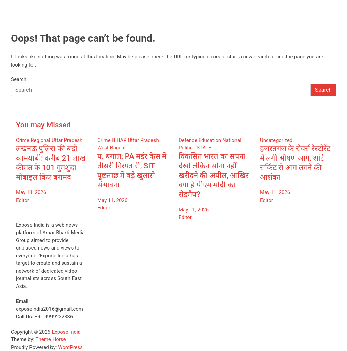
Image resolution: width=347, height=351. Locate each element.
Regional (40, 140)
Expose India (66, 332)
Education (210, 140)
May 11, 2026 (31, 192)
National (231, 140)
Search (18, 79)
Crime (22, 140)
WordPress (70, 347)
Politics (187, 148)
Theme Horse (51, 339)
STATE (204, 148)
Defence (188, 140)
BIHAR (119, 140)
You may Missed (43, 125)
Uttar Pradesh (67, 140)
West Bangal (111, 148)
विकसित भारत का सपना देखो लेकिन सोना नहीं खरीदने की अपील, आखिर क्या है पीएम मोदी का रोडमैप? (214, 175)
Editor (22, 200)
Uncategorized (276, 140)
